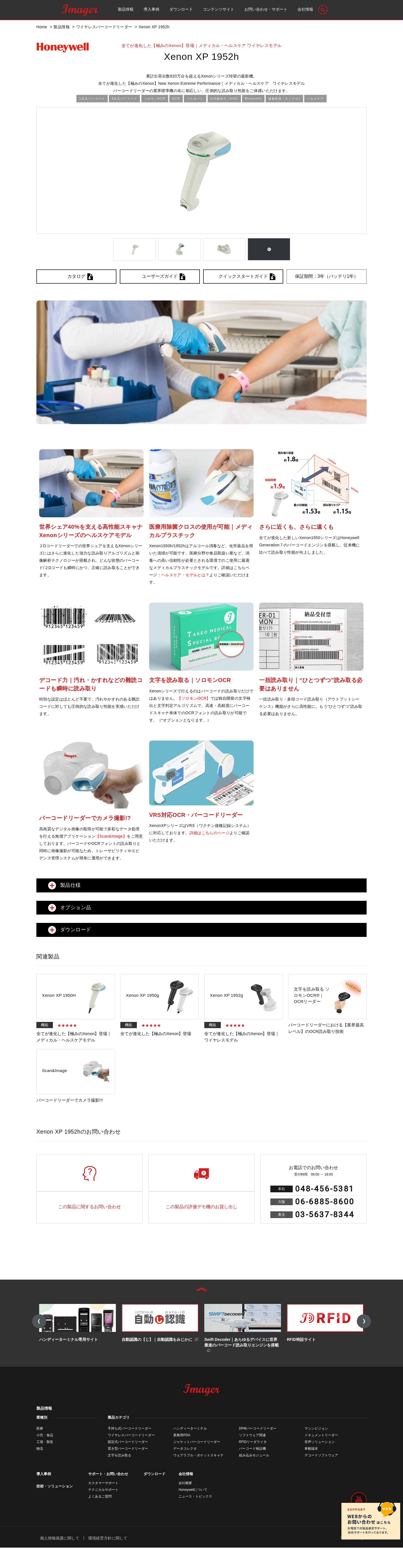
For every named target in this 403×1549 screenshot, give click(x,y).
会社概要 (185, 1484)
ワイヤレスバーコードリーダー (131, 1436)
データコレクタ (185, 1450)
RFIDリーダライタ (253, 1443)
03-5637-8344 (324, 1214)
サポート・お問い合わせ (108, 1475)
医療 (39, 1430)
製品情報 (44, 1409)
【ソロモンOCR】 (193, 698)
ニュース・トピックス (195, 1497)
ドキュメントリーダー (321, 1436)
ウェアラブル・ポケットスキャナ (198, 1456)
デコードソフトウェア (321, 1456)
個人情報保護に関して (59, 1539)
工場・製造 (44, 1443)
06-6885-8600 (324, 1201)
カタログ (76, 276)
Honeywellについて (193, 1491)
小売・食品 (44, 1436)
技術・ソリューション (54, 1487)
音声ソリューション (319, 1443)
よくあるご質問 (100, 1497)
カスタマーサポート (103, 1484)
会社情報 (186, 1475)
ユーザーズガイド (160, 276)
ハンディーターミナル (190, 1430)
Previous (39, 1322)
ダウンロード (154, 1475)
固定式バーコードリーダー (128, 1443)
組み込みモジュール (254, 1456)
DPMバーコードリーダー (258, 1430)
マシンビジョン (316, 1430)
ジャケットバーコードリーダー (196, 1443)
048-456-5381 (324, 1188)
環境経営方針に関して (107, 1539)
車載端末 (311, 1450)
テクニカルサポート (103, 1491)
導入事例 (43, 1475)
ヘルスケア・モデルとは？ (185, 575)
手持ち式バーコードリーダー (129, 1430)
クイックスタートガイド (243, 276)
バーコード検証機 (252, 1450)
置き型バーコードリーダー (128, 1450)
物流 (39, 1450)
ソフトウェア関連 (252, 1436)
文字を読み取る (119, 1456)
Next (364, 1322)
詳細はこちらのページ (209, 833)
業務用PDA (181, 1436)
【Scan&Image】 (111, 836)
